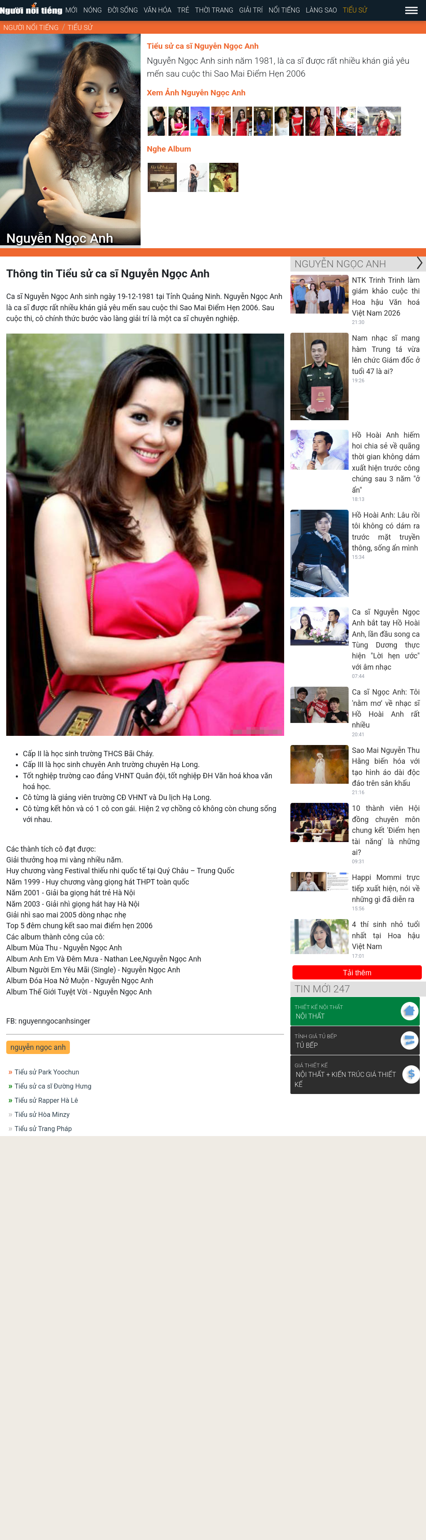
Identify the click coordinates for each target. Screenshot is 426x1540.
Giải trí (251, 10)
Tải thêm (357, 973)
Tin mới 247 (322, 989)
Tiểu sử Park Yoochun (47, 1072)
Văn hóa (157, 10)
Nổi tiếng (284, 10)
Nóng (92, 10)
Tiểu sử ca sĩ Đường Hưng (53, 1086)
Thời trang (214, 10)
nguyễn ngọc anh (38, 1047)
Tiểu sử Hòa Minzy (42, 1115)
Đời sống (123, 10)
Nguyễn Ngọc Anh (340, 264)
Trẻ (183, 10)
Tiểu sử (355, 10)
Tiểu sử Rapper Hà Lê (46, 1100)
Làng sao (321, 10)
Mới (71, 10)
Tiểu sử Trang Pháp (43, 1129)
